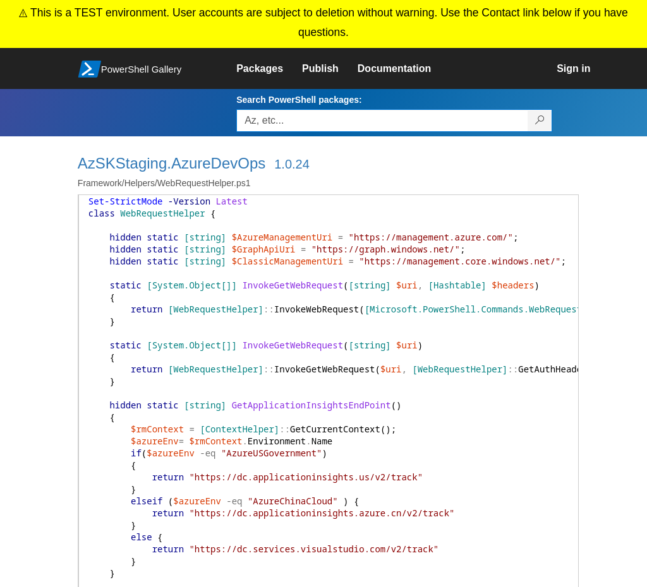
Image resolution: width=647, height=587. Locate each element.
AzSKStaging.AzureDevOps (171, 163)
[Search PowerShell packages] (540, 120)
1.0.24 (292, 164)
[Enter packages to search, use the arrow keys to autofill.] (382, 120)
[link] (269, 69)
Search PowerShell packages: (298, 100)
